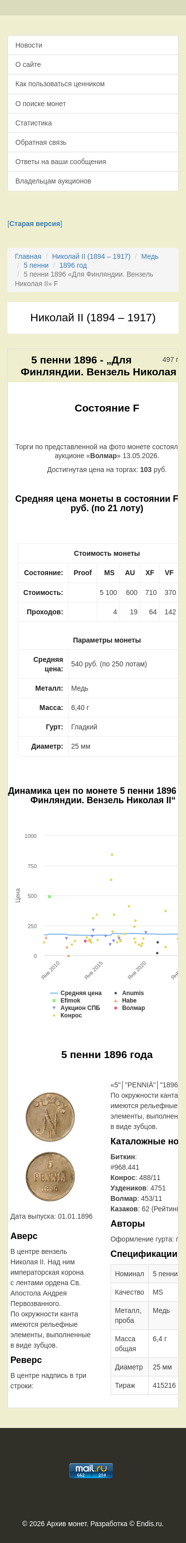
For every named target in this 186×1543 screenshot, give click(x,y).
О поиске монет (40, 104)
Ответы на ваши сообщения (60, 162)
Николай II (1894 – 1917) (91, 256)
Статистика (33, 123)
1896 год (73, 265)
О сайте (28, 64)
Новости (28, 45)
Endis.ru (149, 1524)
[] (34, 224)
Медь (150, 256)
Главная (28, 256)
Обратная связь (40, 142)
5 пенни (36, 265)
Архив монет (66, 1524)
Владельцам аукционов (53, 181)
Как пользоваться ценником (60, 84)
